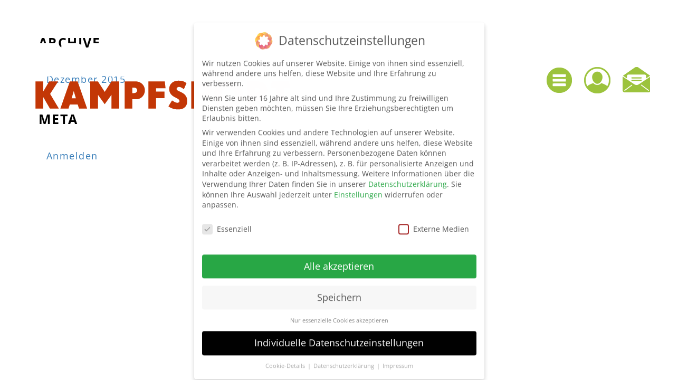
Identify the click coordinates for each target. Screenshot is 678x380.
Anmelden (72, 155)
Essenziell (227, 222)
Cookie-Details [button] (286, 360)
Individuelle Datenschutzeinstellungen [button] (339, 336)
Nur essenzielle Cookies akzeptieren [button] (339, 314)
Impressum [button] (398, 360)
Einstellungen (358, 188)
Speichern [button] (339, 290)
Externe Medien (433, 222)
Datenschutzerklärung (407, 178)
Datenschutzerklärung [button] (344, 360)
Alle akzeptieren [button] (339, 259)
